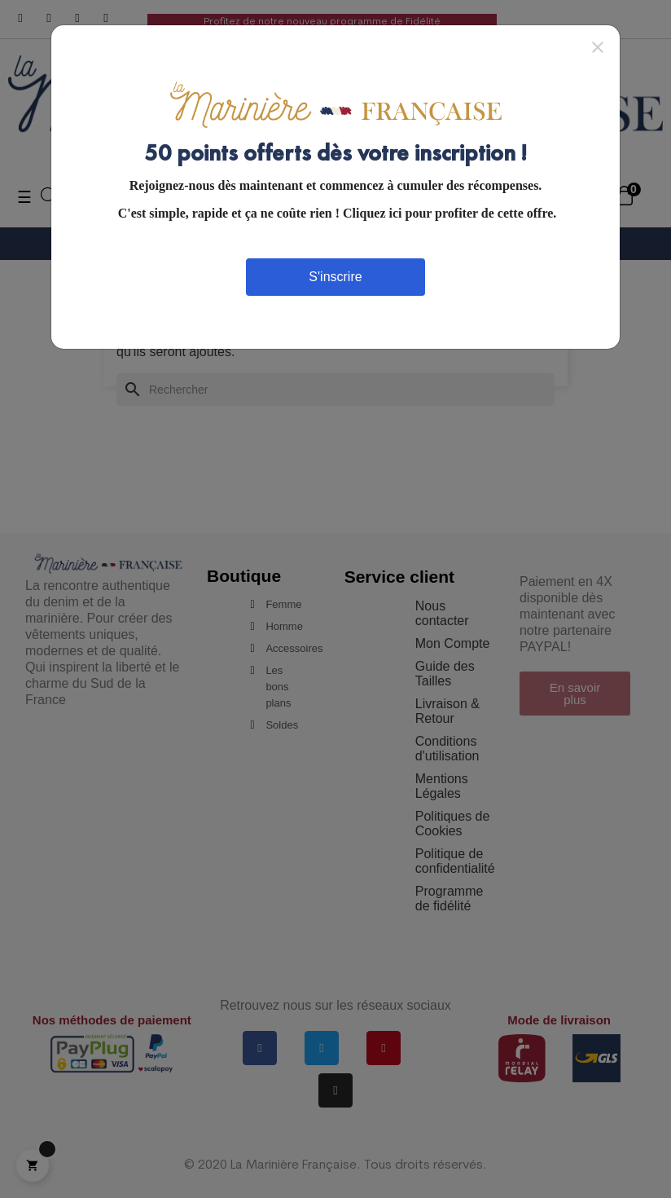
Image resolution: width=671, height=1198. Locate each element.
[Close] (597, 46)
